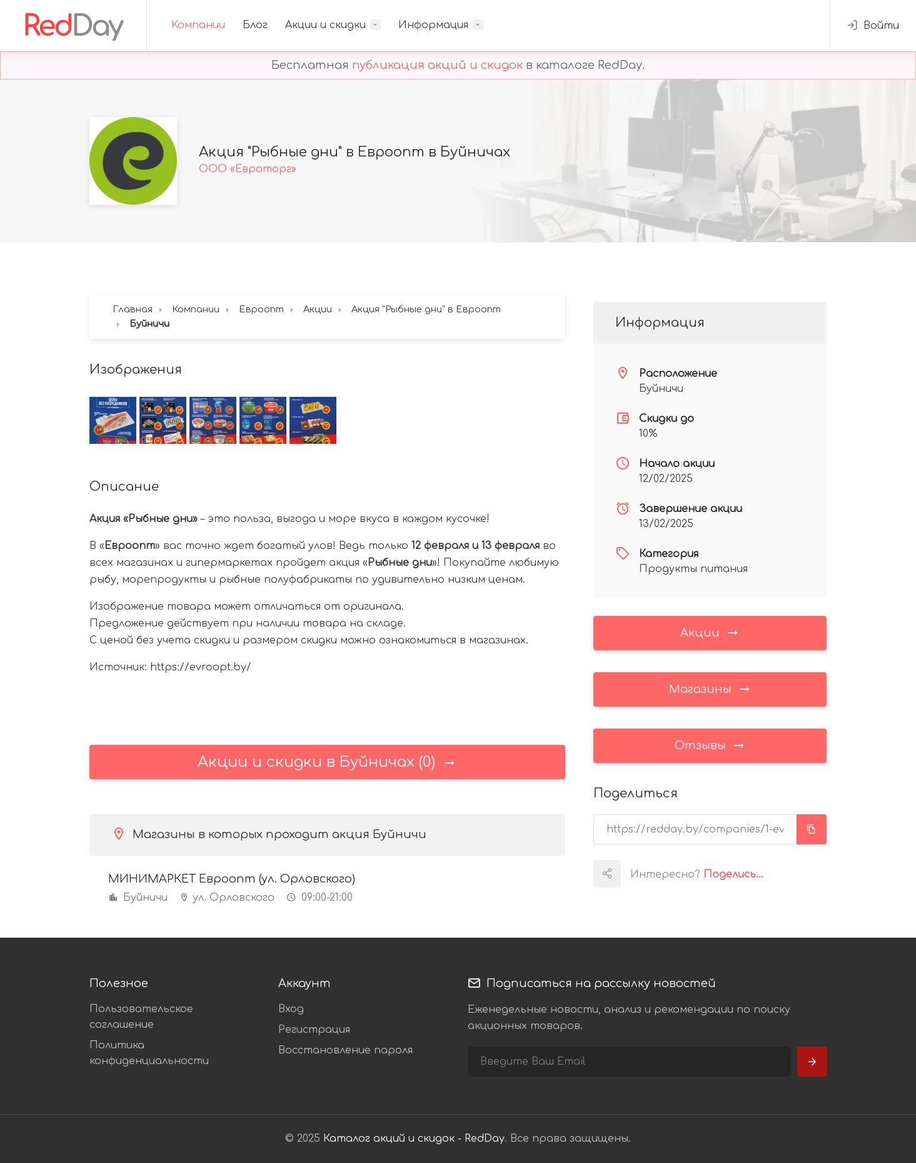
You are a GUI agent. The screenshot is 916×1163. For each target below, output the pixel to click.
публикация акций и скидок (437, 65)
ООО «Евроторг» (247, 169)
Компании (198, 25)
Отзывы (710, 745)
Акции (710, 632)
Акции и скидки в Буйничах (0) (327, 762)
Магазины (710, 688)
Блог (255, 25)
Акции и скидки (325, 25)
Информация (433, 25)
